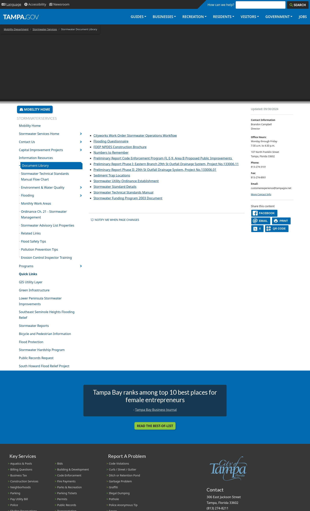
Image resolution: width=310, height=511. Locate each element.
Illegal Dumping (119, 493)
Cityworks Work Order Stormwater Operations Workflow (135, 135)
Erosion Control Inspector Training (46, 257)
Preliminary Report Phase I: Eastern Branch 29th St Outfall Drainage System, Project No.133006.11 (166, 164)
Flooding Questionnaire (111, 141)
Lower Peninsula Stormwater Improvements (40, 301)
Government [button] (277, 16)
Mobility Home (35, 109)
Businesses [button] (163, 16)
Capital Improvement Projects (41, 150)
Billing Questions (21, 469)
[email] (260, 220)
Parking (15, 493)
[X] (257, 228)
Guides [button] (137, 16)
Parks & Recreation (69, 487)
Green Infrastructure (34, 290)
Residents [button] (222, 16)
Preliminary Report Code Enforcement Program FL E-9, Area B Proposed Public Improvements (163, 158)
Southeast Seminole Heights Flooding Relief (47, 315)
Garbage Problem (120, 481)
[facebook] (264, 213)
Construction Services (24, 481)
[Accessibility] (35, 4)
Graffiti (113, 487)
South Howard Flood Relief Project (44, 366)
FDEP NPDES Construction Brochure (120, 147)
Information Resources (36, 158)
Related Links (31, 233)
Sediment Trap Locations (112, 175)
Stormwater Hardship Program (42, 350)
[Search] (297, 5)
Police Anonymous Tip (123, 505)
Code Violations (119, 463)
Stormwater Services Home (39, 134)
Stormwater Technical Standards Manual (123, 192)
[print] (281, 220)
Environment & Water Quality (42, 187)
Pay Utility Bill (19, 499)
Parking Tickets (67, 493)
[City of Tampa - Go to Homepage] (21, 16)
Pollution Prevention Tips (39, 249)
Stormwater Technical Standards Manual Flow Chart (45, 176)
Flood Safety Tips (33, 241)
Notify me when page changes (115, 220)
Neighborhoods (20, 487)
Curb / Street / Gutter (122, 469)
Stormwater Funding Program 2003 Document (128, 198)
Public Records (66, 505)
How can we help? (221, 5)
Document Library (35, 165)
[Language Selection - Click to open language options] (11, 4)
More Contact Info (261, 194)
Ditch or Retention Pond (124, 475)
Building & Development (73, 469)
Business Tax (18, 475)
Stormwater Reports (34, 326)
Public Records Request (36, 358)
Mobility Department (16, 29)
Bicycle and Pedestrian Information (45, 334)
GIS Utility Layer (31, 282)
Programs (26, 266)
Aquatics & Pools (21, 463)
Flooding (27, 195)
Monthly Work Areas (36, 203)
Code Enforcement (69, 475)
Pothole (114, 499)
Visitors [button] (248, 16)
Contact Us (27, 142)
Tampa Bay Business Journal (156, 409)
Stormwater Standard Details (115, 186)
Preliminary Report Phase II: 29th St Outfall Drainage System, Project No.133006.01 (155, 170)
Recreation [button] (193, 16)
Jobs (303, 16)
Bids (60, 463)
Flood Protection (31, 342)
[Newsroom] (59, 4)
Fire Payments (66, 481)
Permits (62, 499)
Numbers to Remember (111, 152)
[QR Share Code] (276, 228)
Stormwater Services (45, 29)
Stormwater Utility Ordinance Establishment (126, 181)
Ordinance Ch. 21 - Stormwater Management (44, 214)
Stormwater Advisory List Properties (47, 225)
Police (14, 505)
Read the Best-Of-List (155, 426)
